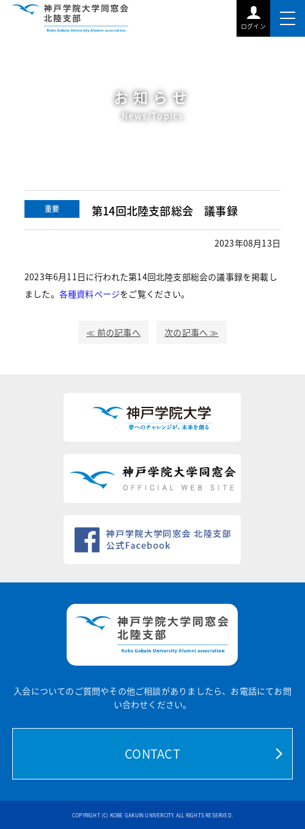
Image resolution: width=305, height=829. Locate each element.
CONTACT (152, 753)
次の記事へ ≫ (191, 332)
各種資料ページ (89, 294)
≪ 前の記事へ (113, 332)
